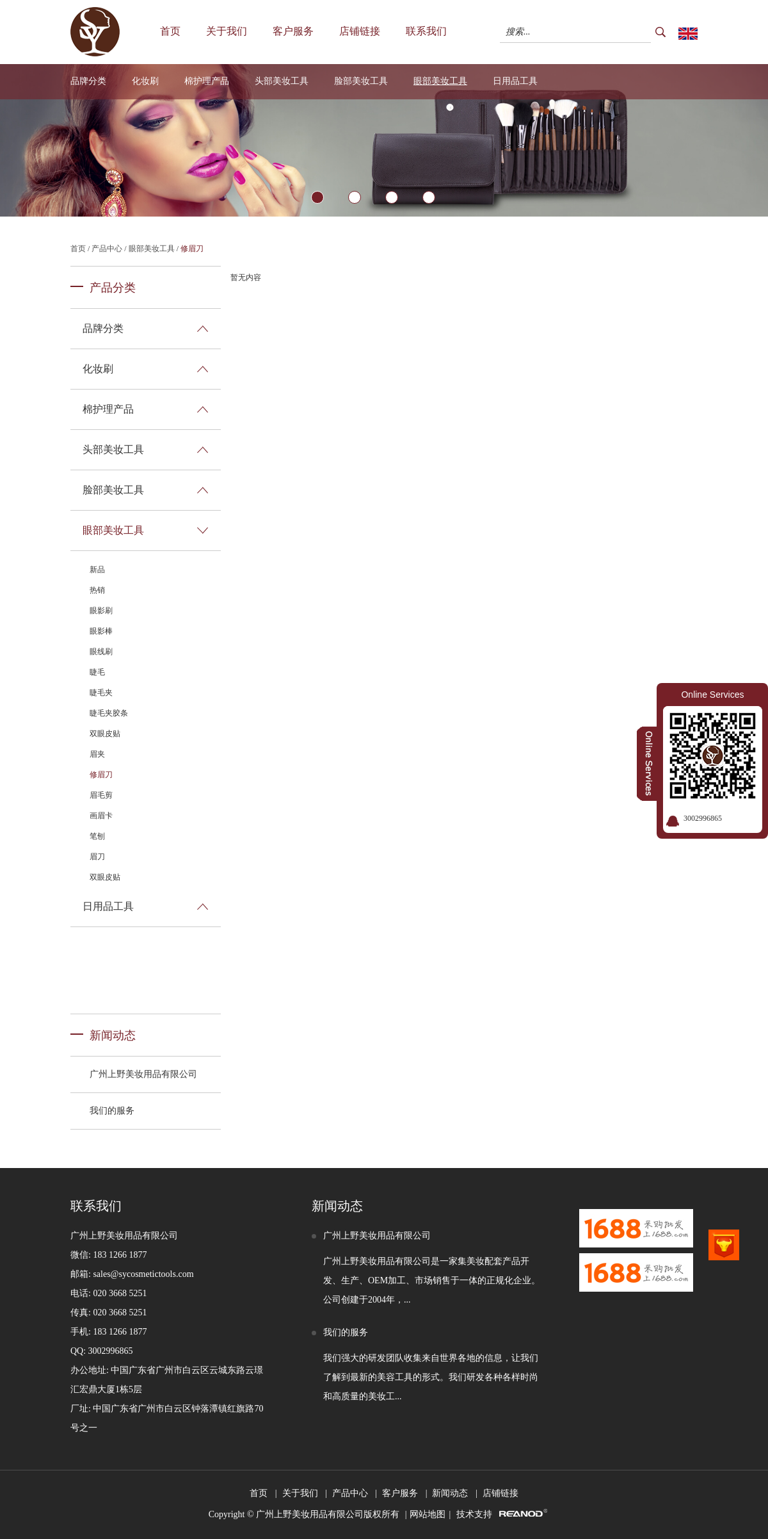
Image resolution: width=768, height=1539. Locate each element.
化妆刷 (145, 81)
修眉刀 (192, 248)
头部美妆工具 (281, 81)
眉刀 (97, 856)
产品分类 (113, 287)
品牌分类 (88, 81)
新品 (97, 569)
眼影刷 (101, 610)
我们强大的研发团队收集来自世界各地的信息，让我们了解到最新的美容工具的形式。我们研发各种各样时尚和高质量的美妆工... (430, 1377)
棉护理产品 (206, 81)
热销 (97, 590)
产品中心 (107, 248)
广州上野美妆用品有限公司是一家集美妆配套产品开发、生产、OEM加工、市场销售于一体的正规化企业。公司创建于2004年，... (431, 1280)
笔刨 (97, 836)
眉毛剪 (101, 795)
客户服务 (293, 31)
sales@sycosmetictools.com (143, 1274)
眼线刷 (101, 651)
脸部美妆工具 (361, 81)
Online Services (712, 694)
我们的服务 (112, 1110)
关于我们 (226, 31)
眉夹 (97, 754)
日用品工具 (515, 81)
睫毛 (97, 672)
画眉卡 (101, 815)
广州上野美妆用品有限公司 (143, 1074)
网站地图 (427, 1514)
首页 (170, 31)
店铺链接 (359, 31)
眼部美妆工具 (440, 81)
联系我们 (426, 31)
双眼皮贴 (105, 733)
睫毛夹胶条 (109, 713)
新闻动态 (113, 1035)
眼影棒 (101, 631)
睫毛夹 (101, 692)
